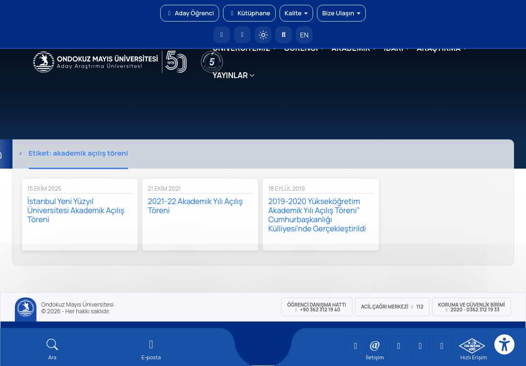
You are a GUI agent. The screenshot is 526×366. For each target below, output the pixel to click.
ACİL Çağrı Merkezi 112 (392, 306)
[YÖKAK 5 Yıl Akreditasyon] (212, 62)
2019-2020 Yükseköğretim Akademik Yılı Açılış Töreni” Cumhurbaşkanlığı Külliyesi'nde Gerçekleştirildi (317, 215)
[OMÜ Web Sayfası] (110, 62)
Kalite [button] (296, 13)
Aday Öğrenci (189, 13)
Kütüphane (249, 13)
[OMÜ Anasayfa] (221, 34)
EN (304, 34)
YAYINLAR (229, 75)
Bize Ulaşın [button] (341, 13)
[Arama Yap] (283, 34)
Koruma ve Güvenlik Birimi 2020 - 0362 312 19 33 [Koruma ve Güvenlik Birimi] (471, 307)
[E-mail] (151, 349)
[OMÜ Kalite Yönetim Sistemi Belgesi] (472, 345)
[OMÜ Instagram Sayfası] (399, 345)
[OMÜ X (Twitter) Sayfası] (420, 345)
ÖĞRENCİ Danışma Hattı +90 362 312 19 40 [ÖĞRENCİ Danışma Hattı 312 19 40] (316, 307)
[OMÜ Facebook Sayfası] (442, 345)
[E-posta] (242, 34)
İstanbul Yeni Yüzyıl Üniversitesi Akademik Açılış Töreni (75, 210)
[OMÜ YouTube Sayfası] (355, 345)
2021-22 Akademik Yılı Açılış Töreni (195, 206)
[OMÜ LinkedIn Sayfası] (377, 345)
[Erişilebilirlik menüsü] (504, 344)
